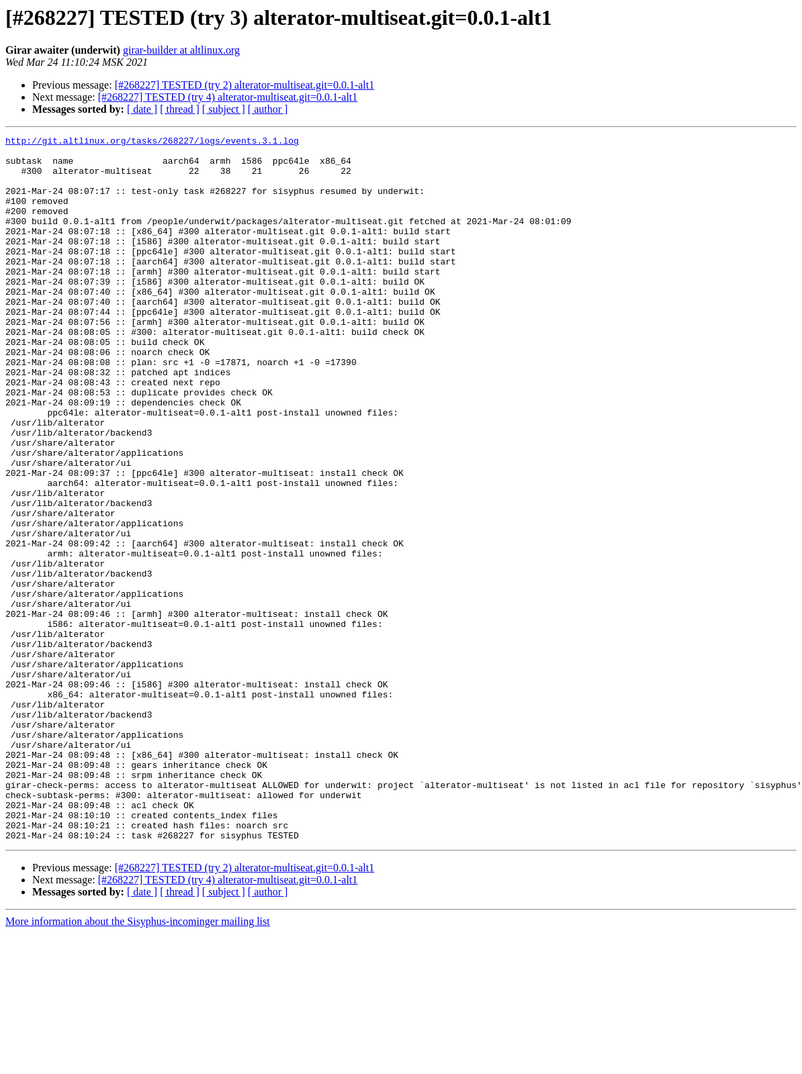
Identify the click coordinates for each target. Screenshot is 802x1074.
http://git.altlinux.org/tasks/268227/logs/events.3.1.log (152, 142)
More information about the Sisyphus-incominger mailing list (137, 1062)
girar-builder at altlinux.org (181, 50)
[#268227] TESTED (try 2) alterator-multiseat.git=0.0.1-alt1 (245, 85)
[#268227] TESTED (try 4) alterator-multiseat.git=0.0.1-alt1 (228, 97)
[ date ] (142, 109)
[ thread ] (179, 109)
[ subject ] (223, 109)
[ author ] (268, 109)
